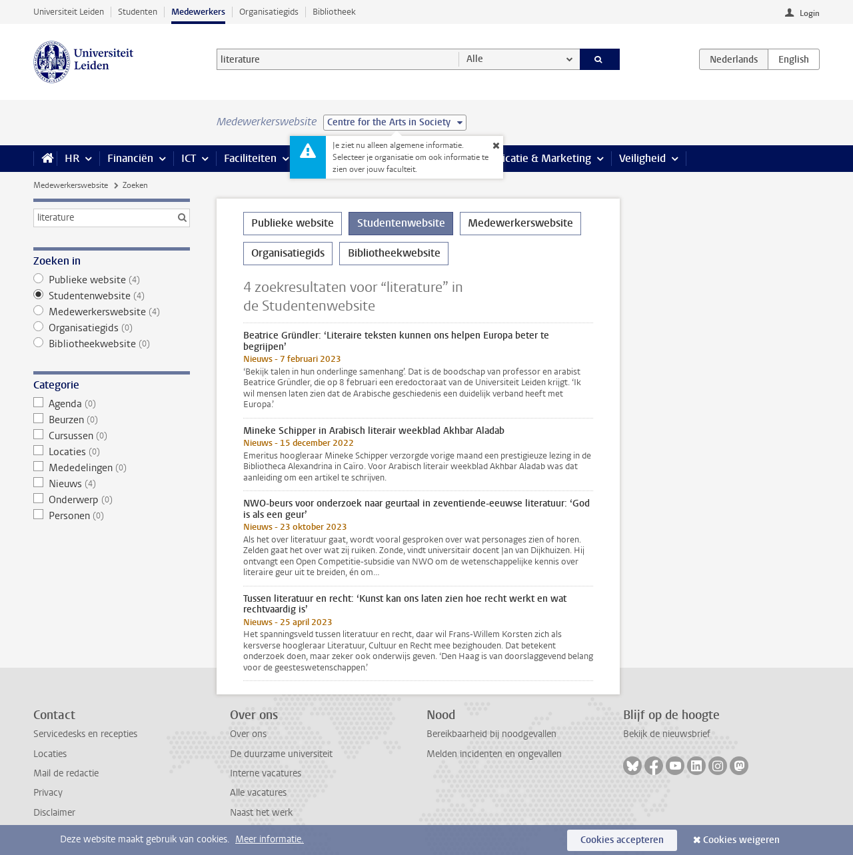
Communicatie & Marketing (526, 158)
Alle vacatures (258, 792)
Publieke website (111, 280)
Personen (111, 515)
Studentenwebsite (111, 296)
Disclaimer (54, 812)
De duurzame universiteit (281, 754)
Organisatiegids (269, 11)
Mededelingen (111, 467)
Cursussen (111, 435)
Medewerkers (198, 11)
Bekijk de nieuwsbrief (666, 734)
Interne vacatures (265, 773)
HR (72, 158)
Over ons (248, 734)
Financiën (130, 158)
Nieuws (111, 483)
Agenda (111, 404)
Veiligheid (642, 158)
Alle (474, 59)
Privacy (48, 792)
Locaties (111, 451)
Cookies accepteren (622, 840)
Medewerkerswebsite (70, 185)
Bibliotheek (334, 11)
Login (810, 13)
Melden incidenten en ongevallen (494, 754)
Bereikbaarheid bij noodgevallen (491, 734)
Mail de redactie (66, 773)
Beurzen (111, 420)
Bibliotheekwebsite (111, 344)
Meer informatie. (269, 839)
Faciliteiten (250, 158)
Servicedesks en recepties (85, 734)
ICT (188, 158)
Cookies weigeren (741, 840)
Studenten (137, 11)
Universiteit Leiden (68, 11)
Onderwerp (111, 499)
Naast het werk (261, 812)
